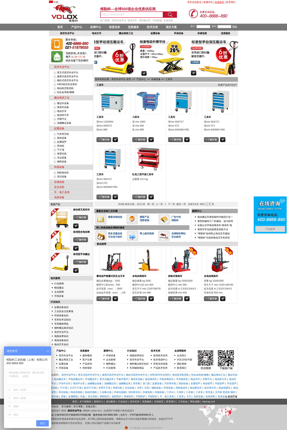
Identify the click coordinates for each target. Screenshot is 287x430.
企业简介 (181, 355)
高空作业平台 (61, 332)
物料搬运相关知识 (63, 328)
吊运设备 (62, 157)
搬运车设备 (63, 103)
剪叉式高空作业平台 (67, 72)
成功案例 (110, 401)
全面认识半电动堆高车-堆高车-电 (214, 225)
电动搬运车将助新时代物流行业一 (215, 217)
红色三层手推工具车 (143, 174)
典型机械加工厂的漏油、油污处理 (215, 221)
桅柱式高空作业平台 (67, 80)
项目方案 (171, 27)
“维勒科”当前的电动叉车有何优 (213, 237)
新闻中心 (108, 350)
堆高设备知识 (61, 340)
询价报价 (87, 368)
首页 (60, 27)
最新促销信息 (115, 217)
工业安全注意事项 (63, 311)
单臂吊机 (62, 153)
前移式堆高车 (175, 276)
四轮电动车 (63, 172)
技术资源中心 (160, 359)
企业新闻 (59, 291)
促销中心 (95, 27)
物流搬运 (59, 287)
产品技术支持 (160, 368)
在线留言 (159, 401)
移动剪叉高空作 (81, 209)
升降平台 (62, 119)
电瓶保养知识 (61, 336)
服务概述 (87, 355)
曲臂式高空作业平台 (67, 76)
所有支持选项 (160, 363)
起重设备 (63, 363)
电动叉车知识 (61, 344)
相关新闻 (55, 278)
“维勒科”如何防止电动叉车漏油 (213, 233)
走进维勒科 (180, 350)
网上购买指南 (147, 233)
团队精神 (181, 363)
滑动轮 (60, 145)
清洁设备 (62, 176)
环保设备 (59, 296)
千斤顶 (60, 149)
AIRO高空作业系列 (67, 84)
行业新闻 (59, 283)
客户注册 (87, 359)
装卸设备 (62, 138)
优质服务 (133, 27)
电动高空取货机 (65, 88)
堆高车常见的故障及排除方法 (212, 229)
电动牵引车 (63, 115)
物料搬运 (111, 363)
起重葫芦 (62, 142)
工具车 (168, 79)
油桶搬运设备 (64, 123)
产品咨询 (87, 363)
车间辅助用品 (61, 323)
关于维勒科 (85, 401)
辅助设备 (62, 161)
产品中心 (76, 27)
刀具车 (135, 117)
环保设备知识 (61, 315)
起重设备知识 (61, 307)
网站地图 (195, 401)
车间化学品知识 (62, 319)
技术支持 (152, 27)
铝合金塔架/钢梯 (65, 92)
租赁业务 (114, 27)
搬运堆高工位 (66, 359)
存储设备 (156, 79)
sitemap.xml (208, 401)
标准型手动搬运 (81, 254)
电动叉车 (62, 111)
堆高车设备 (63, 107)
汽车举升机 (63, 134)
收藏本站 (208, 2)
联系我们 (181, 368)
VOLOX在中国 (184, 359)
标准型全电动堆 (81, 232)
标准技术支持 (160, 355)
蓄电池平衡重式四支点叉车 (110, 276)
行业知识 (55, 302)
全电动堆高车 (139, 276)
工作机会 (183, 401)
